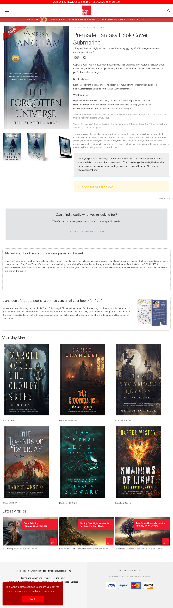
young (83, 140)
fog (152, 137)
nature (153, 140)
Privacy (47, 577)
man (136, 140)
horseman (106, 134)
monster (95, 144)
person (132, 137)
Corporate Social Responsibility (35, 581)
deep (164, 137)
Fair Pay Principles (60, 581)
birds (89, 140)
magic (82, 134)
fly (101, 144)
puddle (158, 137)
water (94, 137)
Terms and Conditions (31, 577)
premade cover (150, 144)
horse (100, 137)
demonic (140, 137)
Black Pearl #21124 (68, 502)
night (160, 134)
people (86, 144)
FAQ (9, 581)
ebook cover (102, 147)
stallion (102, 140)
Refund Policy (59, 577)
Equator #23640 (123, 502)
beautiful (125, 134)
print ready (114, 147)
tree (83, 137)
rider (114, 134)
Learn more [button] (48, 591)
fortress (113, 137)
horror (146, 140)
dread (95, 140)
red (118, 134)
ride (114, 140)
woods (76, 137)
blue (105, 144)
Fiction (77, 27)
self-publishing (88, 147)
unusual (140, 134)
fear (147, 134)
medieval (77, 144)
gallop (120, 144)
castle (89, 134)
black (159, 140)
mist (119, 140)
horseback (123, 137)
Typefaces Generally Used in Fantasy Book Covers (139, 548)
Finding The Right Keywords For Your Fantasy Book (83, 548)
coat (106, 137)
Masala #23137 (10, 502)
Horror (103, 27)
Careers (74, 581)
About (16, 581)
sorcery (112, 144)
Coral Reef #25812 (124, 420)
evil (147, 137)
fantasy (153, 134)
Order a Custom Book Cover (87, 231)
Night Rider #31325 (68, 420)
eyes (109, 140)
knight (130, 140)
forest (76, 140)
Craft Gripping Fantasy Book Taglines (20, 548)
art (141, 140)
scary (133, 134)
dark (124, 140)
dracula (96, 134)
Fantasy (86, 27)
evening (138, 144)
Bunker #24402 (10, 420)
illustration (128, 144)
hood (88, 137)
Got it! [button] (33, 599)
